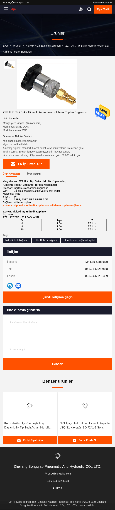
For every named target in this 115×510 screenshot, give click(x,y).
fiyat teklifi (103, 9)
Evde (6, 45)
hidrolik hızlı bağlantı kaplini (79, 240)
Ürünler (17, 45)
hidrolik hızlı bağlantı (16, 240)
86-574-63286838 (100, 2)
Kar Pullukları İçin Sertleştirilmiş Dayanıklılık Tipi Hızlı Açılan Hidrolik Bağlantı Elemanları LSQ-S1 (27, 426)
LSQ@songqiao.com (16, 2)
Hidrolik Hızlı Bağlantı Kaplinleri (43, 45)
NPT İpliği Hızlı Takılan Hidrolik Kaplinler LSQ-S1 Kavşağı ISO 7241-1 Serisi (85, 425)
